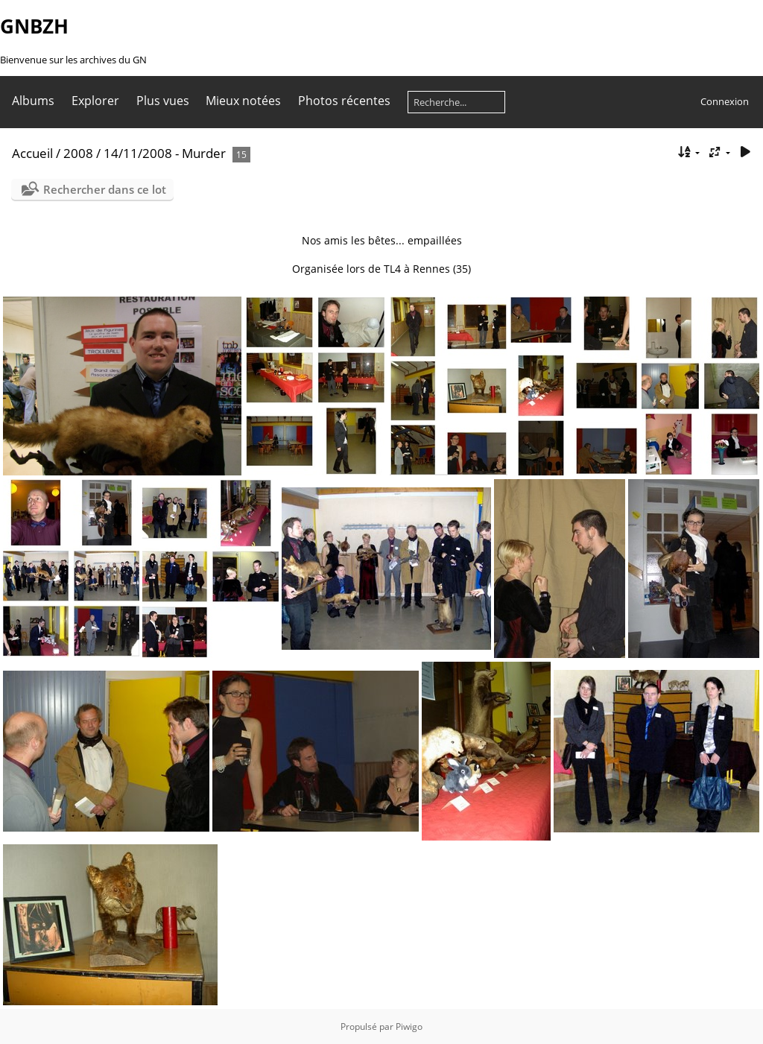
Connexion (724, 101)
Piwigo (409, 1026)
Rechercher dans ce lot (104, 189)
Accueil (32, 153)
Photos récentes (344, 100)
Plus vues (162, 100)
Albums (33, 100)
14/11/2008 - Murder (165, 153)
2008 (78, 153)
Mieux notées (243, 100)
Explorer (95, 100)
